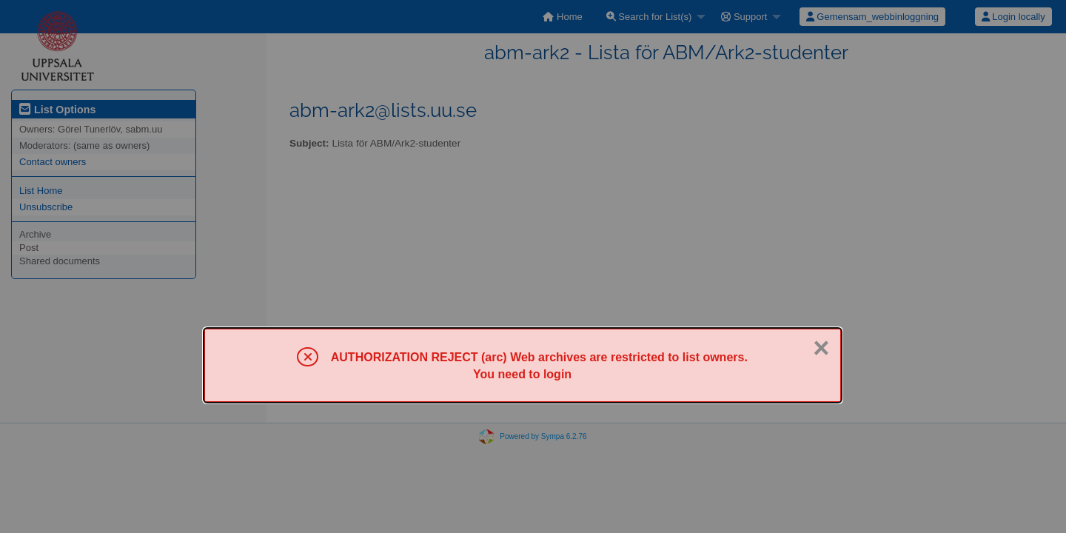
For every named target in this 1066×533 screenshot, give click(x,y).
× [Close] (821, 348)
